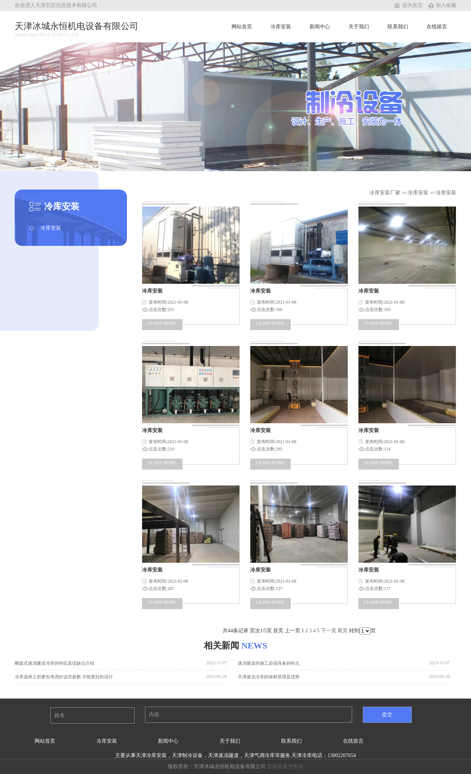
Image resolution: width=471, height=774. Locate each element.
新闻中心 (319, 26)
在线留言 (436, 26)
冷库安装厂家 (385, 192)
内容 (248, 715)
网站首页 (241, 26)
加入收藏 (446, 5)
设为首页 (412, 5)
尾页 (342, 630)
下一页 (328, 630)
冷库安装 (280, 26)
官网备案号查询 (285, 766)
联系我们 (397, 26)
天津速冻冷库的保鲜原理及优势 (269, 676)
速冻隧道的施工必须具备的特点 (269, 663)
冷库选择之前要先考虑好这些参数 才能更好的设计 (64, 676)
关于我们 (358, 26)
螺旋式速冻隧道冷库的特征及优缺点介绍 (54, 663)
